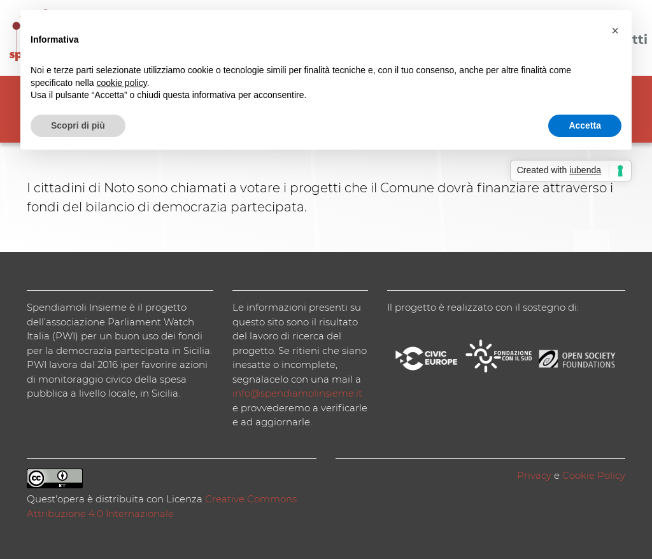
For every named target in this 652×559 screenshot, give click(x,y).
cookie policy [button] (122, 83)
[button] (615, 30)
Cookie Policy (593, 475)
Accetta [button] (585, 125)
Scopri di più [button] (78, 125)
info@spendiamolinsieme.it (297, 393)
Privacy (534, 475)
